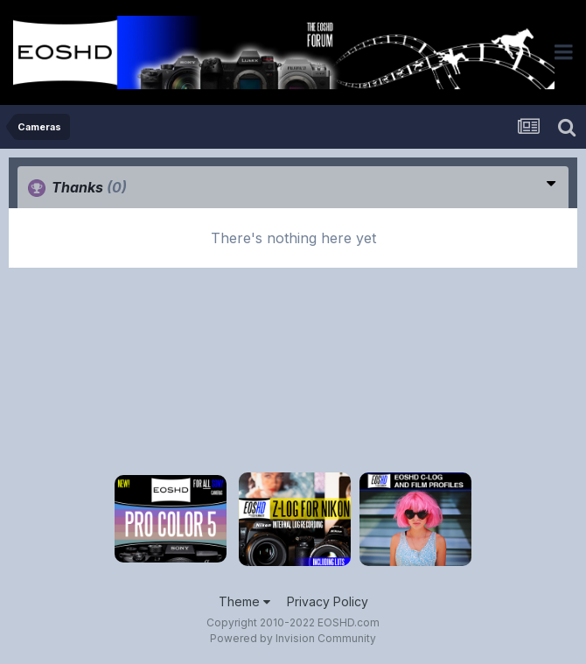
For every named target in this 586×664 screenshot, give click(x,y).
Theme (244, 601)
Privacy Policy (327, 601)
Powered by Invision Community (293, 638)
